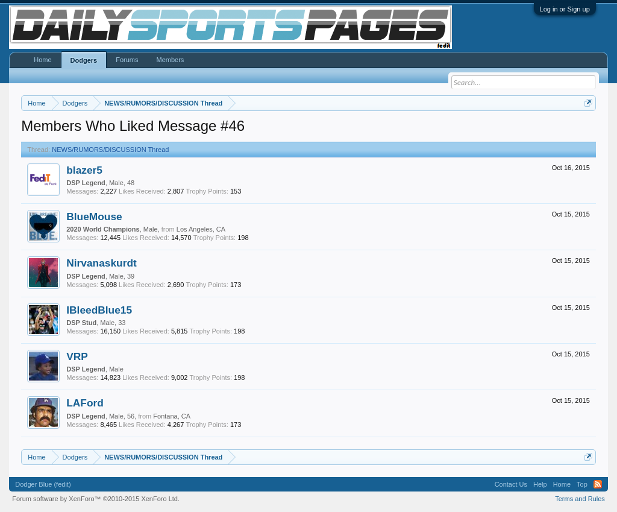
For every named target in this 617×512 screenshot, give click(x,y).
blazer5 (84, 170)
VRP (77, 356)
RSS (598, 484)
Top (582, 484)
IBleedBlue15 (99, 310)
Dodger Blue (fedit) (42, 484)
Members (170, 59)
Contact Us (511, 484)
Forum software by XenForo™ (96, 498)
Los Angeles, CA (201, 229)
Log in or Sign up (565, 9)
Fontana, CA (171, 416)
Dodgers (84, 60)
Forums (127, 59)
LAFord (85, 403)
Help (540, 484)
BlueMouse (94, 216)
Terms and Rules (580, 498)
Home (42, 59)
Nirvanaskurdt (101, 263)
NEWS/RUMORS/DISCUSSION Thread (110, 149)
